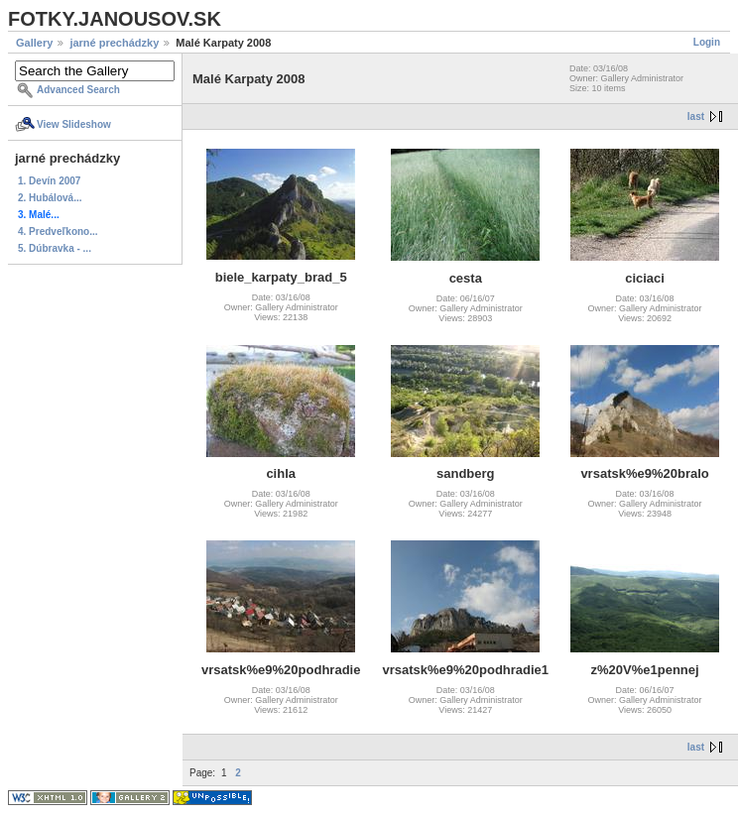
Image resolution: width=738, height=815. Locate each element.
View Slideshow (74, 124)
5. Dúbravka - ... (54, 248)
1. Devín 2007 (49, 180)
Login (706, 42)
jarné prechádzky (114, 43)
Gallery (34, 43)
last (695, 116)
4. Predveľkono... (58, 231)
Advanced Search (78, 89)
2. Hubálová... (49, 197)
